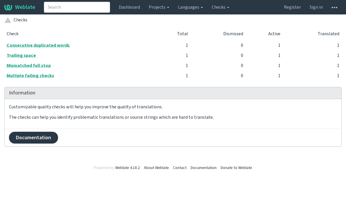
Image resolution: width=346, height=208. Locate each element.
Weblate (19, 7)
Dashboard (129, 7)
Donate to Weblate (236, 168)
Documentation (33, 137)
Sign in (316, 7)
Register (292, 7)
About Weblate (156, 168)
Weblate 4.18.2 (127, 168)
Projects (159, 7)
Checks (220, 7)
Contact (180, 168)
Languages (190, 7)
